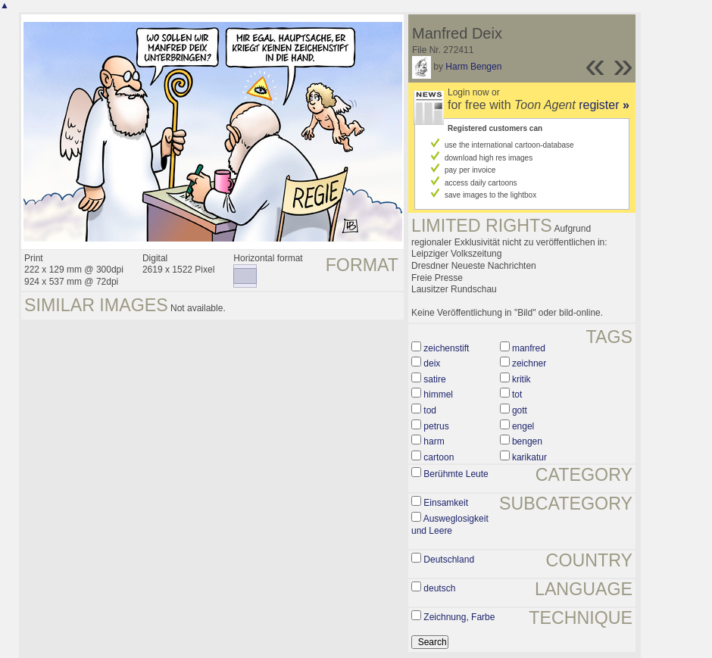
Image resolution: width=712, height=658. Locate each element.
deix (431, 363)
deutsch (439, 588)
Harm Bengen (473, 66)
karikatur (529, 457)
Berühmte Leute (455, 474)
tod (429, 410)
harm (433, 441)
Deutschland (448, 559)
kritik (521, 379)
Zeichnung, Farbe (459, 617)
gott (519, 410)
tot (517, 394)
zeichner (529, 363)
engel (523, 426)
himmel (438, 394)
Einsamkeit (445, 502)
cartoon (438, 457)
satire (434, 379)
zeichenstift (446, 348)
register (604, 104)
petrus (435, 426)
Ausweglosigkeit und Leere (450, 524)
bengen (527, 441)
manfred (528, 348)
